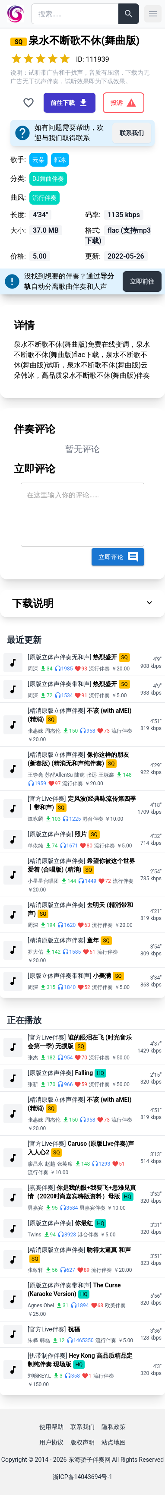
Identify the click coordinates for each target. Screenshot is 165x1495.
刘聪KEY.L (39, 1376)
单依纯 (35, 846)
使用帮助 (51, 1426)
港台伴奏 (92, 819)
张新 (33, 1084)
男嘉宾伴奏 (92, 1208)
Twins (34, 1235)
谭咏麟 (35, 819)
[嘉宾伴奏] (41, 1187)
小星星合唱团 (43, 881)
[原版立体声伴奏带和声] (59, 683)
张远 (91, 775)
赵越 (50, 1164)
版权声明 (82, 1442)
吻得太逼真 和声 (108, 1249)
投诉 (123, 103)
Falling (84, 1072)
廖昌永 (35, 1164)
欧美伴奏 (115, 1305)
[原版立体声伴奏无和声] (59, 657)
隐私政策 (114, 1426)
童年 (93, 940)
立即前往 (142, 281)
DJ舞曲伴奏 (48, 178)
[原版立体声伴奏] (50, 834)
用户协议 (51, 1442)
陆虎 (79, 775)
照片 (81, 834)
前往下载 (70, 103)
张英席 (65, 1164)
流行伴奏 (44, 197)
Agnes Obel (41, 1305)
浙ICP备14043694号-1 (82, 1476)
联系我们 (132, 133)
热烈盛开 (105, 657)
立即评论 (118, 557)
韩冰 (60, 159)
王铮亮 (35, 775)
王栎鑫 (106, 775)
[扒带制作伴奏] (47, 1355)
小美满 (102, 975)
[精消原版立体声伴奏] (56, 710)
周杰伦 (52, 731)
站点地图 (114, 1442)
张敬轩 (35, 1270)
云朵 (38, 159)
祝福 (74, 1329)
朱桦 (33, 1340)
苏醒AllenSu (59, 775)
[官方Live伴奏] (47, 798)
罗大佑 (35, 952)
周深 (33, 669)
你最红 (84, 1223)
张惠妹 (35, 731)
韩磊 (45, 1340)
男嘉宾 (35, 1208)
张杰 (33, 1058)
